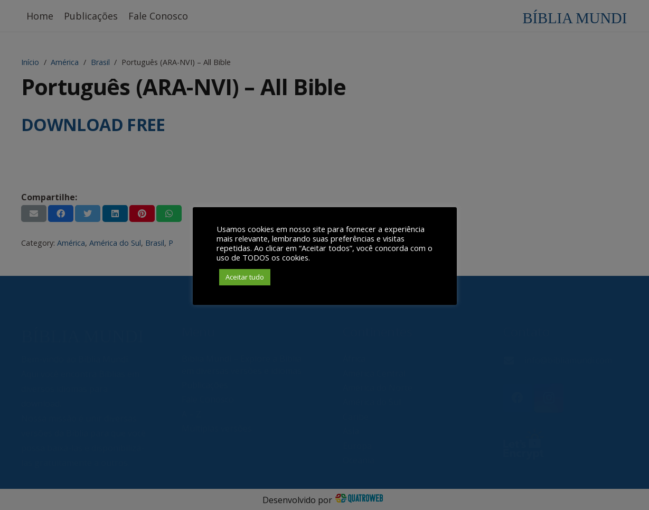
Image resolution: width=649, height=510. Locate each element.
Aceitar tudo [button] (244, 277)
